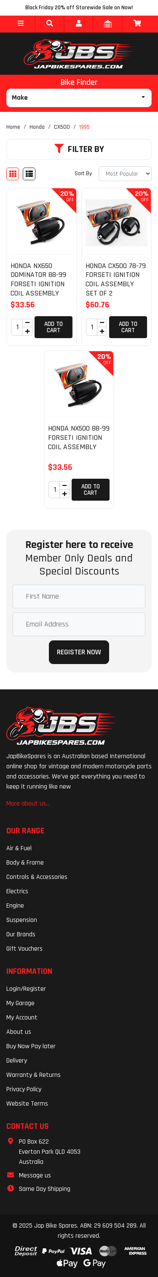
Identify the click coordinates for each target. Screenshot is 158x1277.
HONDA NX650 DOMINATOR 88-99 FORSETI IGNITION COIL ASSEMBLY (38, 279)
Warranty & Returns (33, 1075)
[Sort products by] (125, 173)
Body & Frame (25, 862)
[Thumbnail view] (12, 174)
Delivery (16, 1060)
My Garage (20, 1003)
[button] (20, 24)
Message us (35, 1175)
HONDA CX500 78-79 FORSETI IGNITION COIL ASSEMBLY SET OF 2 (116, 279)
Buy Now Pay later (31, 1046)
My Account (21, 1017)
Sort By (83, 173)
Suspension (21, 920)
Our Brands (20, 934)
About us (18, 1032)
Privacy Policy (23, 1089)
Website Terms (27, 1103)
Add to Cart (53, 327)
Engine (15, 905)
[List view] (29, 174)
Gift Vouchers (24, 948)
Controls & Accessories (36, 877)
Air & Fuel (19, 848)
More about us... (28, 803)
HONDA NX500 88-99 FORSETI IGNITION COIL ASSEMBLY (79, 437)
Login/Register (26, 988)
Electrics (17, 891)
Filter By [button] (79, 149)
